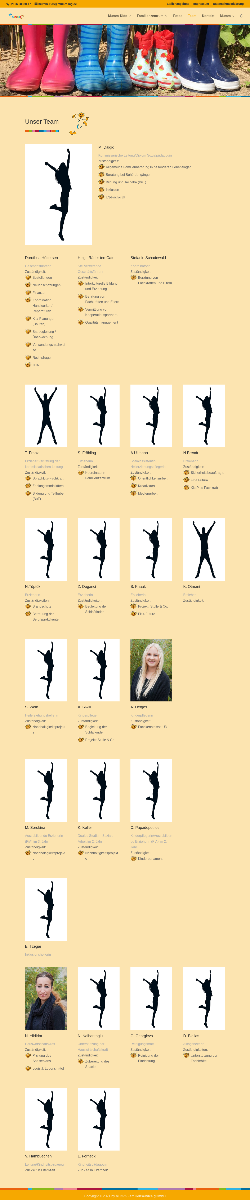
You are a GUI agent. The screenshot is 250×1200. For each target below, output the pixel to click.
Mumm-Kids (117, 16)
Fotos (177, 16)
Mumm (225, 16)
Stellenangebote (178, 3)
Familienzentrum (150, 16)
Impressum (201, 3)
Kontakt (208, 16)
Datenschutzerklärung (228, 3)
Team (192, 16)
